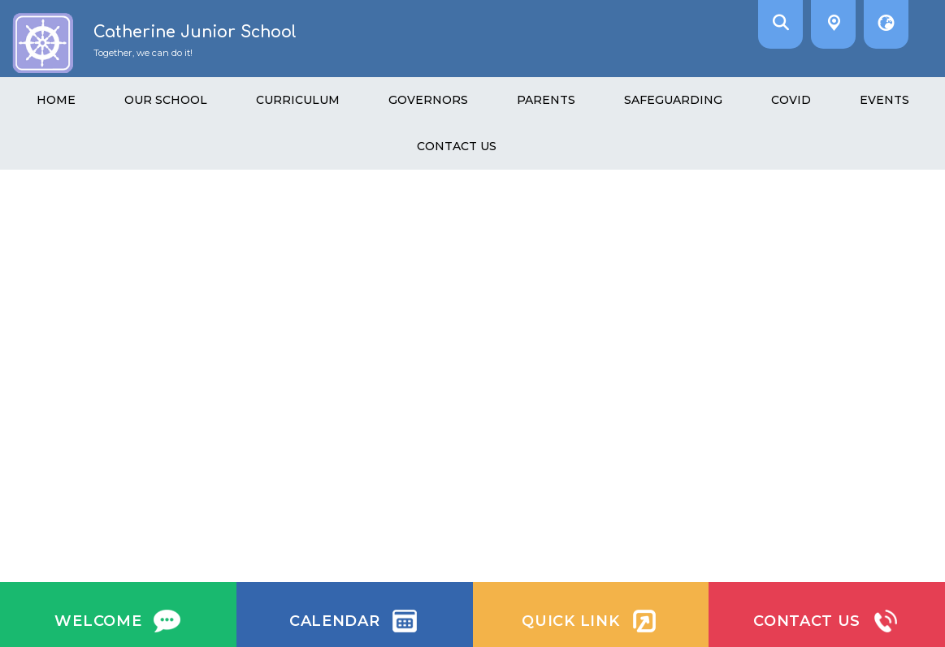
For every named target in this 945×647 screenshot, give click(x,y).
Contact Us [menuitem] (456, 146)
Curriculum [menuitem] (298, 100)
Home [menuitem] (56, 100)
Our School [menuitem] (165, 100)
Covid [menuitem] (791, 100)
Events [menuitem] (884, 100)
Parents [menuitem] (546, 100)
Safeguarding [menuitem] (673, 100)
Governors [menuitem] (428, 100)
